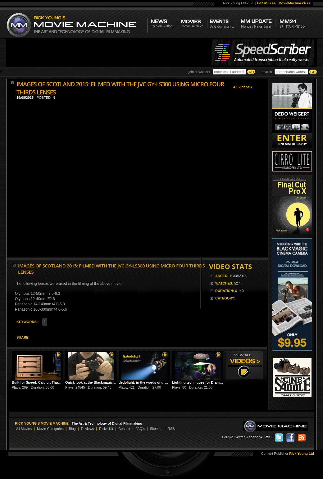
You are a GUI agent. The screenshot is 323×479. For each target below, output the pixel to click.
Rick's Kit (106, 429)
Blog (72, 429)
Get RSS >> (266, 3)
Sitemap (156, 429)
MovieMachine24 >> (295, 3)
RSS (171, 429)
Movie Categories (50, 429)
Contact (124, 429)
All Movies (24, 429)
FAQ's (140, 429)
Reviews (87, 429)
